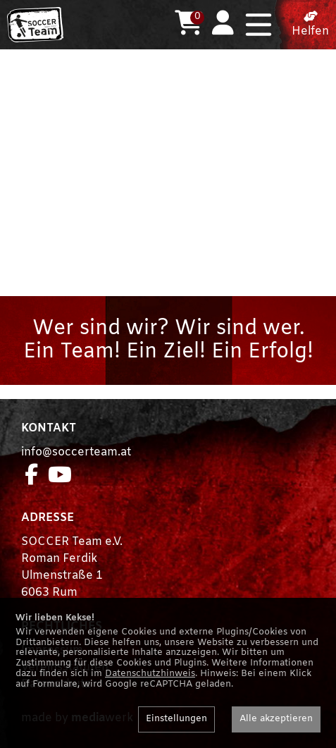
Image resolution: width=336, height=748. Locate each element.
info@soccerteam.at (76, 452)
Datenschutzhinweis (150, 674)
